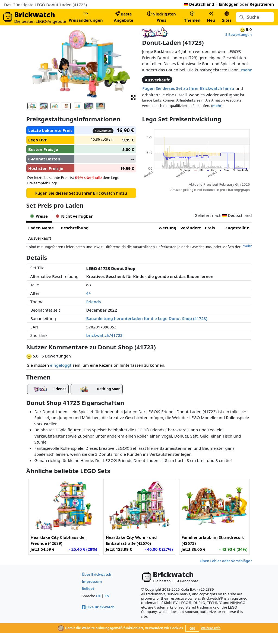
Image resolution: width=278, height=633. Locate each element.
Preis (210, 227)
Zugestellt (235, 227)
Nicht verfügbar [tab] (74, 216)
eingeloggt (60, 365)
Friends (93, 301)
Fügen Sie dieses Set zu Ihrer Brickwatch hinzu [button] (188, 88)
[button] (133, 97)
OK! (192, 628)
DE (98, 595)
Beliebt (88, 588)
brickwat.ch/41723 (104, 335)
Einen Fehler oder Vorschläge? (226, 560)
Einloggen (229, 4)
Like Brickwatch (98, 606)
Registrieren (261, 4)
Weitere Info (211, 628)
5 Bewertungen (238, 34)
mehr (246, 69)
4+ (88, 293)
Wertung (167, 227)
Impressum (92, 581)
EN (107, 595)
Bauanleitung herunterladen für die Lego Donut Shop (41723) (146, 318)
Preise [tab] (39, 216)
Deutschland (199, 4)
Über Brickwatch (96, 574)
